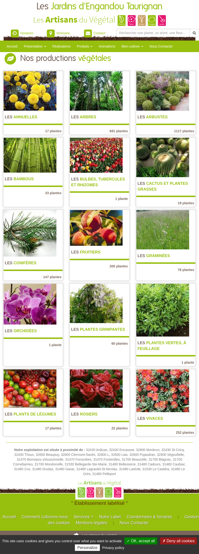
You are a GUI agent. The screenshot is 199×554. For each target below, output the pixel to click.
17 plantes (53, 131)
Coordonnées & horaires (149, 516)
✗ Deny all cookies (179, 541)
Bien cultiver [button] (132, 46)
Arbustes (153, 117)
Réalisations (61, 46)
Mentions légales (91, 522)
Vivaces (150, 418)
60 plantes (119, 343)
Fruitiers (85, 252)
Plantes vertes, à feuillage (162, 345)
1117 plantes (184, 131)
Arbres (83, 117)
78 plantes (186, 270)
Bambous (19, 179)
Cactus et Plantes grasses (163, 186)
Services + (83, 516)
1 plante (121, 199)
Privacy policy (113, 548)
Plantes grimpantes (98, 329)
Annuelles (21, 117)
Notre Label (110, 516)
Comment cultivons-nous (45, 516)
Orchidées (21, 331)
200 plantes (118, 266)
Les (99, 6)
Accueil (12, 46)
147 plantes (52, 277)
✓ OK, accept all (141, 541)
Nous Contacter (161, 46)
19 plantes (186, 203)
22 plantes (119, 428)
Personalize (87, 548)
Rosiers (84, 414)
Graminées (154, 255)
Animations (107, 46)
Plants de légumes (30, 414)
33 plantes (53, 193)
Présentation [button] (35, 46)
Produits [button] (84, 46)
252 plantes (185, 432)
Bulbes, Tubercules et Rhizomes (98, 182)
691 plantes (118, 131)
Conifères (20, 263)
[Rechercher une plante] (153, 33)
